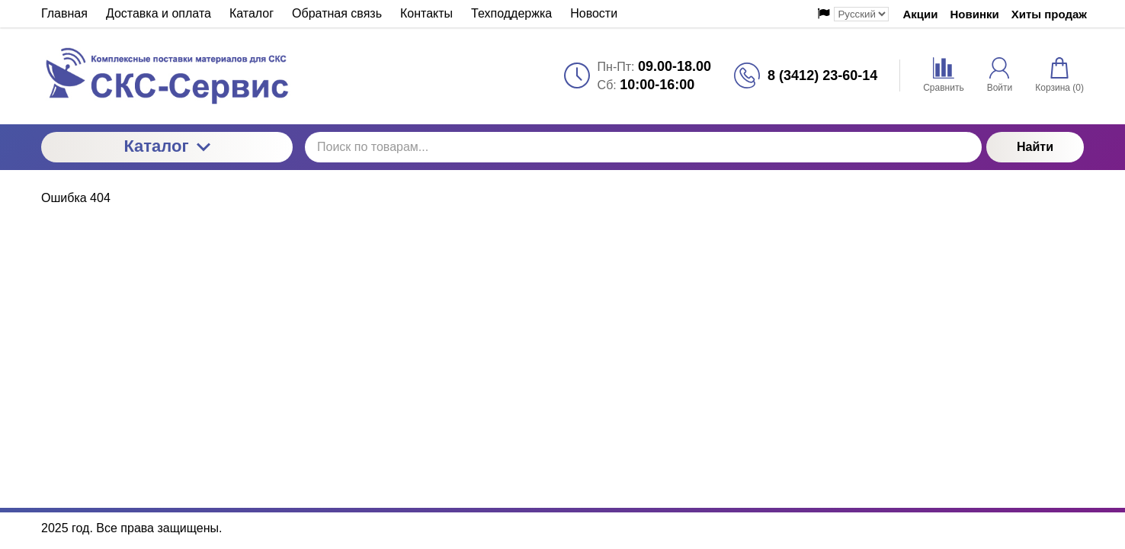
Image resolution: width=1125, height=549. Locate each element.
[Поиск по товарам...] (643, 147)
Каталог (166, 146)
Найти (1035, 146)
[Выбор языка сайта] (861, 14)
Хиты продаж (1049, 14)
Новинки (974, 14)
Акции (920, 14)
